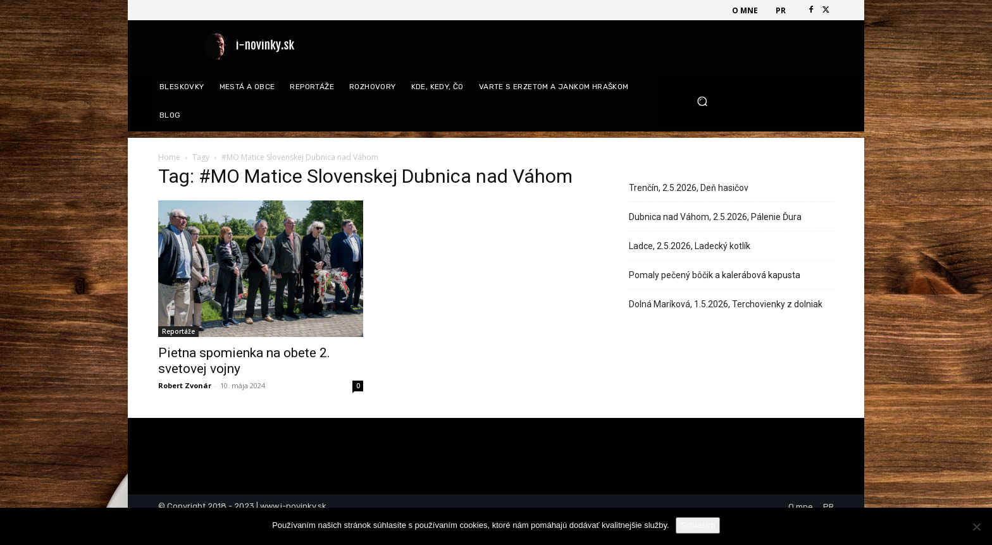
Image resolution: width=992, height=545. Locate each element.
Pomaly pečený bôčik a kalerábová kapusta (714, 275)
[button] (761, 101)
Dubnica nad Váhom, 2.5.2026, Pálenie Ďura (715, 217)
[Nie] (976, 526)
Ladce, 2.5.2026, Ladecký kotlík (689, 246)
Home (169, 157)
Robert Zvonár (184, 385)
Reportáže (178, 331)
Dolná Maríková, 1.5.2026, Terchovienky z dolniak (725, 304)
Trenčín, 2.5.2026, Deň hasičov (688, 188)
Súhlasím (698, 525)
